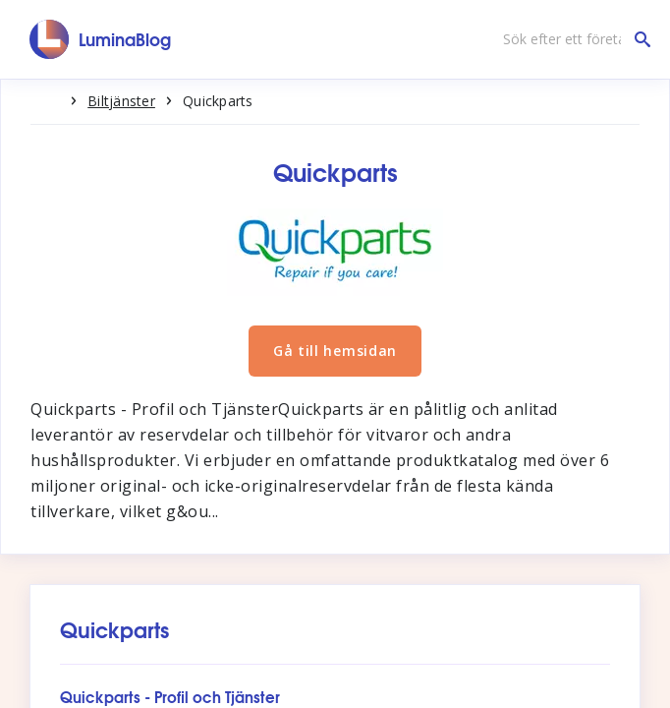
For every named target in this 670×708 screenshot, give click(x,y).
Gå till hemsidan (335, 350)
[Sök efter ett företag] (571, 39)
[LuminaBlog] (100, 39)
